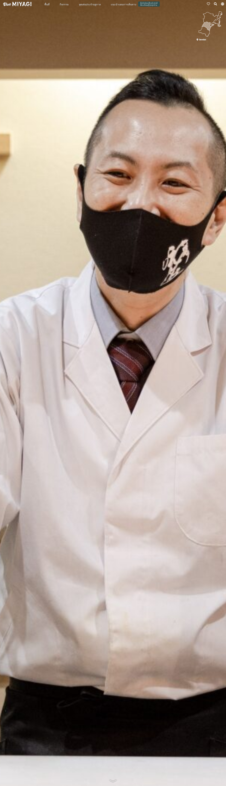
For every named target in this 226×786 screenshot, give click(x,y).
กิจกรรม (64, 4)
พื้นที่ (47, 4)
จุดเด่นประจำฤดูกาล (90, 4)
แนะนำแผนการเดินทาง (123, 4)
